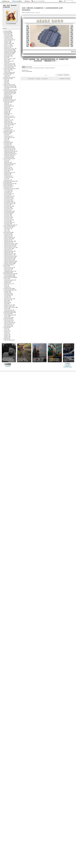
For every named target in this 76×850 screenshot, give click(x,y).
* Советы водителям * (8, 309)
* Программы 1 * (7, 96)
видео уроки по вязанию (39, 67)
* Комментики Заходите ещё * (10, 151)
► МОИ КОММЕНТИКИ (8, 147)
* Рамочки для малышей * (9, 244)
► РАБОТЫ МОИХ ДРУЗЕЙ (9, 277)
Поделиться (66, 74)
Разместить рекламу (67, 366)
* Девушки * (6, 133)
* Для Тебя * (6, 166)
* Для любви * (7, 297)
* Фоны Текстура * (7, 324)
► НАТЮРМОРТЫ (7, 272)
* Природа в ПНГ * (7, 119)
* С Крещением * (7, 176)
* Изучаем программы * (8, 91)
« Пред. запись (31, 78)
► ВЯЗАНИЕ (5, 31)
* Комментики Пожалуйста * (9, 153)
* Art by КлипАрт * (7, 208)
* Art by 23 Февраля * (8, 193)
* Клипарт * (6, 111)
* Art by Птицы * (7, 218)
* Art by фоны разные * (8, 222)
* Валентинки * (7, 162)
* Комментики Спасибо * (9, 154)
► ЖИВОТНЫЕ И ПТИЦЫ (8, 99)
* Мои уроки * (6, 94)
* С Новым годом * (7, 177)
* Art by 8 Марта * (7, 191)
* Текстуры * (6, 333)
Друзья (8, 5)
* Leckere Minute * (7, 38)
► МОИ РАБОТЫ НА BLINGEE (9, 181)
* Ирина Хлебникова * (8, 49)
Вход (21, 1)
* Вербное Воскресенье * (9, 163)
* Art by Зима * (7, 207)
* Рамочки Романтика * (8, 259)
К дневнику (37, 78)
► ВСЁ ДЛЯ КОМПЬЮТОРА (9, 89)
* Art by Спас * (7, 221)
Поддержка (60, 1)
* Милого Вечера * (7, 168)
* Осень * (6, 83)
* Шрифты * (6, 336)
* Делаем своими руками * (9, 289)
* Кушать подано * (7, 54)
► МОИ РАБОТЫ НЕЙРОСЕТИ (9, 188)
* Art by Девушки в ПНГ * (9, 202)
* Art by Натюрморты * (8, 211)
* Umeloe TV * (6, 41)
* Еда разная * (7, 109)
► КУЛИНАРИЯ (6, 32)
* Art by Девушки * (7, 201)
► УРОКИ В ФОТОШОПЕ (8, 312)
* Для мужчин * (7, 144)
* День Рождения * (7, 164)
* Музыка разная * (7, 268)
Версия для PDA (67, 364)
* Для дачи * (6, 296)
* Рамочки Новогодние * (9, 251)
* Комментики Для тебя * (9, 148)
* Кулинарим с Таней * (8, 52)
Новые (68, 78)
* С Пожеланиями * (8, 157)
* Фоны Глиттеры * (7, 321)
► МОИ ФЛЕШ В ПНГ (7, 264)
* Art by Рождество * (8, 219)
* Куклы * (6, 138)
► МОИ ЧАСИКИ (6, 184)
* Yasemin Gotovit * (7, 43)
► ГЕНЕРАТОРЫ (6, 98)
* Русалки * (6, 141)
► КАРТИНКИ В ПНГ (7, 101)
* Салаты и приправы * (8, 63)
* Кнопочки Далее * (8, 227)
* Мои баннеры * (7, 228)
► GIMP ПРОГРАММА (7, 73)
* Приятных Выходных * (9, 172)
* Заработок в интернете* (9, 86)
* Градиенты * (6, 74)
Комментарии (13, 5)
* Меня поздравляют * (8, 274)
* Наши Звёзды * (7, 269)
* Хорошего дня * (7, 179)
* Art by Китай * (7, 192)
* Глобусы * (6, 107)
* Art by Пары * (7, 214)
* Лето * (5, 82)
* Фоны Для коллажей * (8, 322)
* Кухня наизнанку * (8, 53)
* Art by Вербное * (7, 197)
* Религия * (6, 308)
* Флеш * (5, 284)
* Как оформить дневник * (9, 87)
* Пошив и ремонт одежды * (9, 307)
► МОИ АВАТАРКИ (7, 142)
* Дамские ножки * (7, 108)
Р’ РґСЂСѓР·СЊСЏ (12, 23)
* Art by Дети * (7, 204)
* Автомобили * (7, 104)
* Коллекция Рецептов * (9, 51)
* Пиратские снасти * (8, 116)
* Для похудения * (7, 294)
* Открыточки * (7, 281)
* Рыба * (5, 62)
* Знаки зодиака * (7, 299)
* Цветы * (6, 126)
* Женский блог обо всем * (9, 48)
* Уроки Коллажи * (7, 317)
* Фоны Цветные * (7, 326)
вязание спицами (29, 67)
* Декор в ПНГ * (7, 102)
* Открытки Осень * (8, 169)
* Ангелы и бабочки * (8, 106)
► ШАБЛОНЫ (6, 338)
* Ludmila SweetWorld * (8, 39)
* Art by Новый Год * (8, 212)
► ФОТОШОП (6, 327)
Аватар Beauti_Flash (10, 15)
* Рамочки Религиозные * (9, 257)
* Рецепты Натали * (8, 61)
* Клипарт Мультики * (8, 137)
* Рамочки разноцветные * (9, 256)
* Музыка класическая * (9, 267)
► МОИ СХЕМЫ (6, 182)
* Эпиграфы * (6, 287)
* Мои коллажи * (7, 69)
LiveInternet (6, 1)
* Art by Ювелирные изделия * (10, 224)
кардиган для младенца (50, 67)
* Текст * (5, 229)
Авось (34, 1)
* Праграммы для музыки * (9, 271)
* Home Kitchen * (7, 36)
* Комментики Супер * (8, 156)
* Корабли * (6, 112)
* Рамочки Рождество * (8, 258)
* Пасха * (6, 114)
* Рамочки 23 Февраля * (9, 237)
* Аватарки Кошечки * (8, 146)
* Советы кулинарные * (8, 64)
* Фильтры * (6, 334)
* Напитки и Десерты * (8, 58)
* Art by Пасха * (7, 216)
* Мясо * (5, 57)
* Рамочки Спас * (7, 234)
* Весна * (6, 79)
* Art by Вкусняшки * (8, 198)
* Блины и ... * (6, 44)
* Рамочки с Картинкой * (9, 262)
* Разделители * (7, 121)
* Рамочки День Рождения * (9, 243)
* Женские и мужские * (8, 340)
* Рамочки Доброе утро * (9, 246)
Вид (62, 1)
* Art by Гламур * (7, 199)
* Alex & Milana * (7, 33)
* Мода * (5, 303)
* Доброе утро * (7, 167)
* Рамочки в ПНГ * (7, 242)
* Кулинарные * (7, 233)
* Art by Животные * (8, 206)
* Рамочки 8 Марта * (8, 238)
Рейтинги (28, 1)
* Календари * (7, 187)
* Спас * (5, 178)
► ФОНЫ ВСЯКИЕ (7, 318)
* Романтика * (6, 174)
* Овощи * (6, 59)
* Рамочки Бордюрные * (9, 241)
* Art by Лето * (6, 209)
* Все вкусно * (7, 47)
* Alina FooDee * (7, 34)
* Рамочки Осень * (7, 252)
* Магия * (6, 301)
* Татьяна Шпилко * (8, 67)
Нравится (60, 74)
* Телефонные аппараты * (9, 123)
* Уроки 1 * (6, 71)
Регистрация (16, 1)
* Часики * (6, 286)
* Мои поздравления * (8, 276)
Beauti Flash (3, 7)
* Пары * (5, 139)
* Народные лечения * (8, 304)
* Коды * (5, 88)
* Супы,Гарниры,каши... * (9, 66)
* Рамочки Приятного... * (9, 254)
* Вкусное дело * (7, 46)
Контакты (67, 365)
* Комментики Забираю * (9, 149)
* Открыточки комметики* (9, 279)
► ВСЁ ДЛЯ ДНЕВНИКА (8, 84)
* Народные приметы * (8, 306)
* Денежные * (6, 291)
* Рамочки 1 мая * (7, 236)
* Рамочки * (6, 282)
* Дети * (5, 134)
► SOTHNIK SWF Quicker (8, 77)
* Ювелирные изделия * (9, 311)
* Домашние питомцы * (8, 298)
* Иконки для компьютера (9, 92)
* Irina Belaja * (6, 37)
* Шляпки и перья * (8, 127)
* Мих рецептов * (7, 56)
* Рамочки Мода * (7, 249)
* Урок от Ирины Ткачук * (9, 314)
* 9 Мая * (6, 103)
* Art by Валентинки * (8, 196)
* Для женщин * (7, 143)
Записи (4, 5)
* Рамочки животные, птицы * (10, 247)
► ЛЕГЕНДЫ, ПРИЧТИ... (8, 131)
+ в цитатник (37, 12)
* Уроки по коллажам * (8, 72)
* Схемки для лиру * (8, 283)
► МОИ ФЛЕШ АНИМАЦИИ (9, 183)
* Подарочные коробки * (9, 117)
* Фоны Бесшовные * (8, 319)
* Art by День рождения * (9, 203)
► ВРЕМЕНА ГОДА (7, 78)
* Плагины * (6, 331)
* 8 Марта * (6, 159)
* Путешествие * (7, 129)
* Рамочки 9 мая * (7, 239)
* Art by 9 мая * (7, 194)
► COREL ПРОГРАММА (8, 68)
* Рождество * (6, 173)
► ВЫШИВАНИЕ (6, 97)
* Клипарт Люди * (7, 136)
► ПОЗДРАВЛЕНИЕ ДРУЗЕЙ (9, 273)
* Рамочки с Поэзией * (8, 263)
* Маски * (6, 329)
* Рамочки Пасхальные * (9, 253)
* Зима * (5, 81)
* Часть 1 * (6, 231)
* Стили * (6, 332)
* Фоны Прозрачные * (8, 323)
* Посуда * (6, 118)
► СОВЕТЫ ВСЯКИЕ (7, 288)
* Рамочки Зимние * (8, 248)
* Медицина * (6, 302)
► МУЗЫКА (5, 266)
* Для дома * (6, 292)
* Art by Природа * (7, 217)
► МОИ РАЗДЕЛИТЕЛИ (8, 226)
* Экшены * (6, 337)
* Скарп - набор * (7, 122)
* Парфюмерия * (7, 113)
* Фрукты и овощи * (8, 124)
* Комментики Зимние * (8, 152)
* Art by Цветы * (7, 223)
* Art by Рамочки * (7, 189)
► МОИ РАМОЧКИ (7, 232)
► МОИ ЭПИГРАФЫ (7, 186)
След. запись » (45, 78)
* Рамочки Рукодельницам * (9, 261)
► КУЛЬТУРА (6, 128)
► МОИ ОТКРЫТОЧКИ (8, 158)
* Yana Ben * (6, 42)
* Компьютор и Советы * (9, 93)
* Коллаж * (6, 278)
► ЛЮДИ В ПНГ (6, 132)
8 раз (28, 70)
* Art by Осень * (7, 213)
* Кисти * (5, 328)
